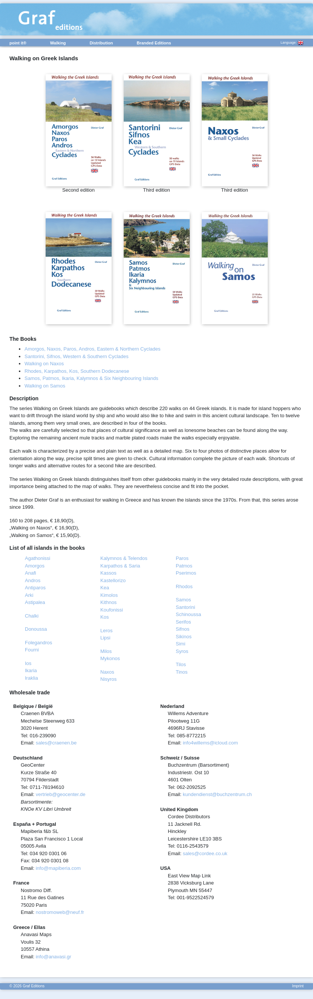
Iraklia (31, 678)
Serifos (183, 622)
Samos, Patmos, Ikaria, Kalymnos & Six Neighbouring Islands (91, 378)
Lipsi (105, 638)
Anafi (30, 573)
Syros (182, 651)
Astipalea (35, 602)
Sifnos (182, 629)
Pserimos (186, 573)
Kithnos (108, 602)
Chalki (31, 616)
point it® (17, 43)
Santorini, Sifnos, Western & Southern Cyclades (77, 356)
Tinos (181, 672)
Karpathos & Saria (120, 566)
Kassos (108, 573)
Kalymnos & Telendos (123, 558)
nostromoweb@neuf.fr (60, 912)
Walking (58, 43)
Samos (183, 599)
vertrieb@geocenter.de (61, 794)
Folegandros (38, 642)
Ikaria (31, 670)
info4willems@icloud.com (210, 743)
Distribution (101, 43)
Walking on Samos (45, 386)
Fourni (32, 650)
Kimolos (109, 595)
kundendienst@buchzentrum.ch (217, 794)
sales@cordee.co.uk (205, 853)
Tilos (181, 664)
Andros (32, 580)
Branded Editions (154, 43)
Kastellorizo (113, 580)
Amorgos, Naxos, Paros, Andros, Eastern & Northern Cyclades (93, 349)
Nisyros (108, 679)
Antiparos (35, 587)
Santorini (185, 607)
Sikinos (184, 636)
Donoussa (36, 629)
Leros (106, 630)
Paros (182, 558)
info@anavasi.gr (53, 956)
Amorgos (34, 566)
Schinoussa (188, 614)
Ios (28, 663)
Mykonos (110, 658)
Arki (29, 595)
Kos (104, 617)
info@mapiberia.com (58, 868)
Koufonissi (111, 610)
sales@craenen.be (56, 743)
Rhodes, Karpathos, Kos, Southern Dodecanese (77, 371)
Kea (104, 587)
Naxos (107, 672)
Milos (106, 651)
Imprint (298, 986)
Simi (180, 644)
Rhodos (184, 586)
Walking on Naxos (44, 363)
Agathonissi (37, 558)
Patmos (184, 566)
